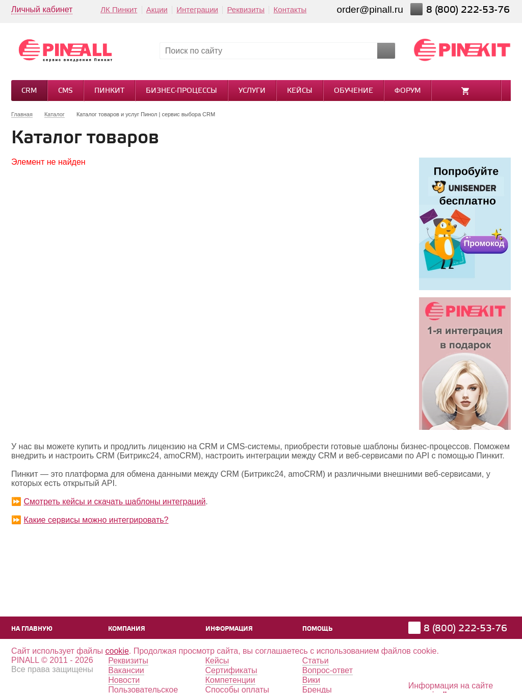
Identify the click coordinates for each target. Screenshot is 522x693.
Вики (311, 680)
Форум (408, 91)
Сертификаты (231, 670)
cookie (117, 651)
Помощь (317, 629)
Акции (157, 9)
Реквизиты (246, 9)
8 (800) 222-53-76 (469, 10)
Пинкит (109, 91)
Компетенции (230, 680)
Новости (124, 680)
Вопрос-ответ (327, 670)
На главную (32, 629)
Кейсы (299, 91)
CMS (65, 91)
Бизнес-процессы (181, 91)
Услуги (252, 91)
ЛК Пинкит (118, 9)
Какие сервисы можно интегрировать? (95, 520)
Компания (126, 629)
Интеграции (197, 9)
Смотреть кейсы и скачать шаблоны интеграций (114, 501)
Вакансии (126, 670)
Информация (229, 629)
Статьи (315, 660)
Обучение (353, 91)
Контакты (290, 9)
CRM (29, 91)
